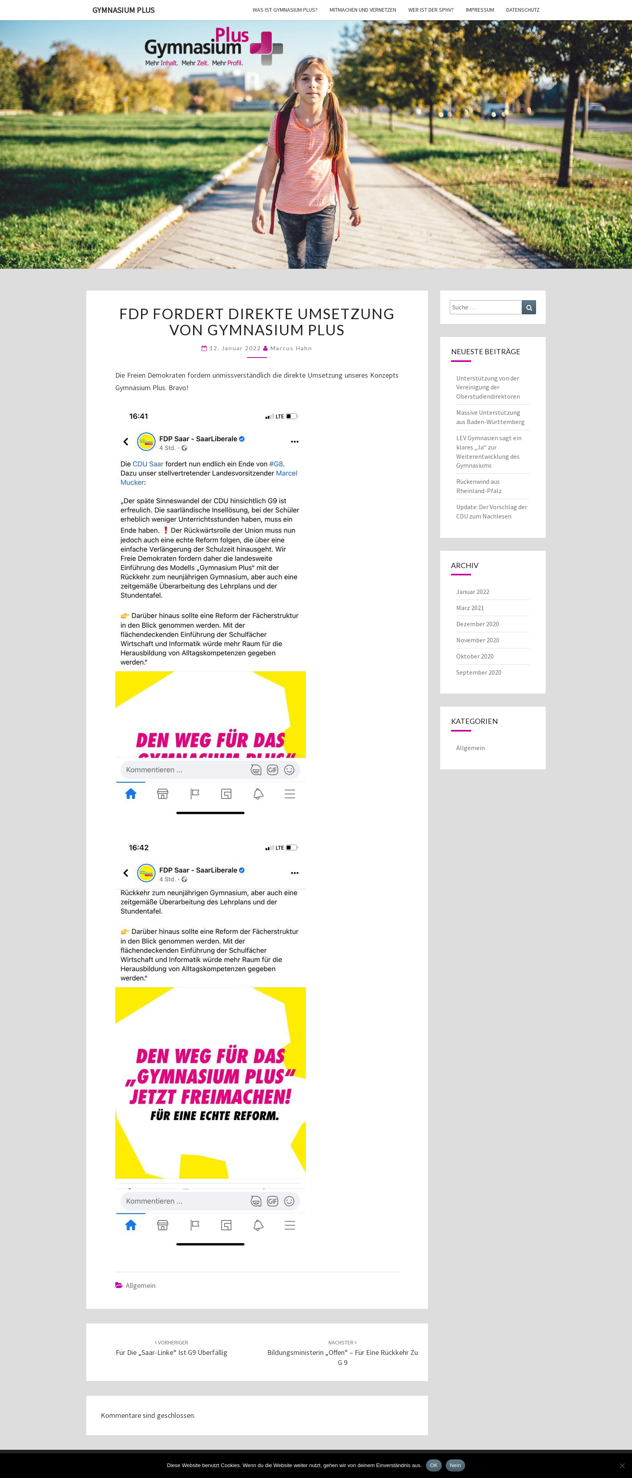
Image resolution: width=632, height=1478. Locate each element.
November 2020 (477, 640)
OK (434, 1465)
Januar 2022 (472, 591)
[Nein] (622, 1465)
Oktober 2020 (475, 656)
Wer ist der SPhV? (431, 9)
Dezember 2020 (477, 624)
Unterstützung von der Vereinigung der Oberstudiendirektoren (488, 387)
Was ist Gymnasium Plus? (285, 9)
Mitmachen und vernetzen (363, 9)
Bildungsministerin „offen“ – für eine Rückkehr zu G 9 (342, 1353)
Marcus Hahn (291, 348)
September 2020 (478, 672)
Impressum (480, 9)
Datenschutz (523, 9)
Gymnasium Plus (123, 10)
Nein (455, 1465)
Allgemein (141, 1285)
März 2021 (470, 608)
